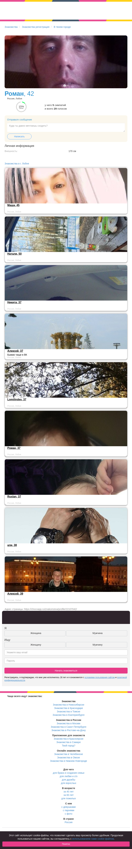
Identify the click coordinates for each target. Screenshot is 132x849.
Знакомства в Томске (68, 711)
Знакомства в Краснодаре (68, 708)
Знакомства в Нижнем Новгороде (68, 761)
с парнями (68, 810)
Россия (68, 822)
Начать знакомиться (66, 670)
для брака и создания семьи (68, 772)
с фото (68, 813)
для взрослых (68, 783)
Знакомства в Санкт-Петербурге (68, 726)
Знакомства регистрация (35, 27)
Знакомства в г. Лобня (17, 163)
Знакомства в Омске (68, 757)
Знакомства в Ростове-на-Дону (69, 730)
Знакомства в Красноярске (68, 738)
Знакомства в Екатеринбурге (69, 715)
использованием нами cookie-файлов (93, 838)
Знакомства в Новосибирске (68, 704)
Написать (19, 136)
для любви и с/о (68, 776)
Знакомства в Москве (68, 723)
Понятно (66, 844)
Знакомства (11, 27)
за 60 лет (68, 795)
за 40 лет (68, 791)
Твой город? (68, 745)
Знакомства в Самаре (68, 742)
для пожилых (68, 798)
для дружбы (68, 779)
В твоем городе (62, 27)
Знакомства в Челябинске (68, 754)
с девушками (68, 807)
